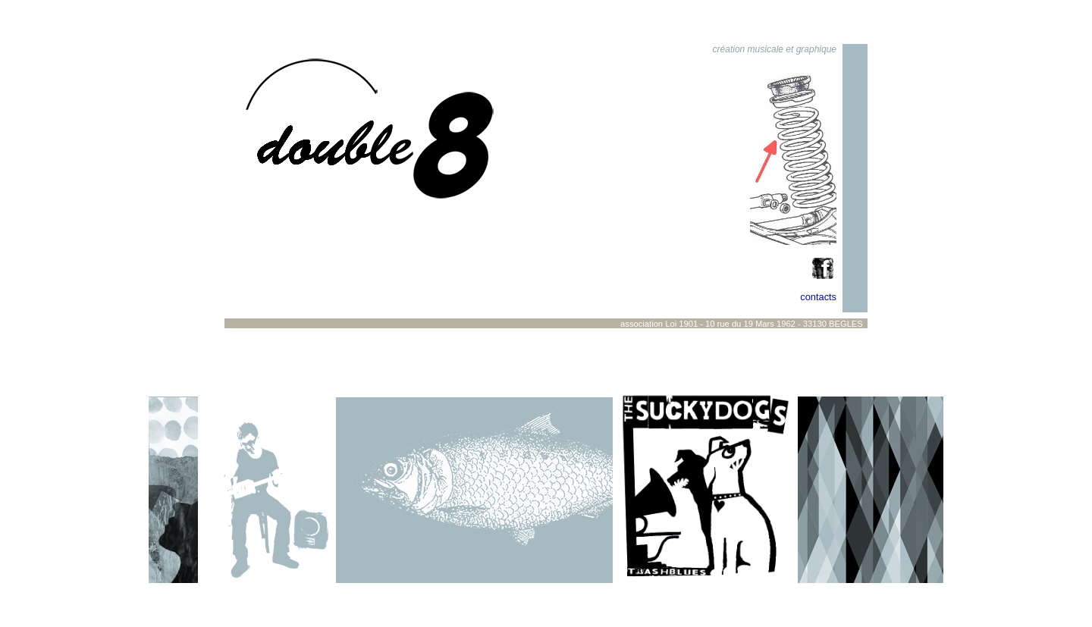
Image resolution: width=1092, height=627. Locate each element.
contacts (818, 297)
